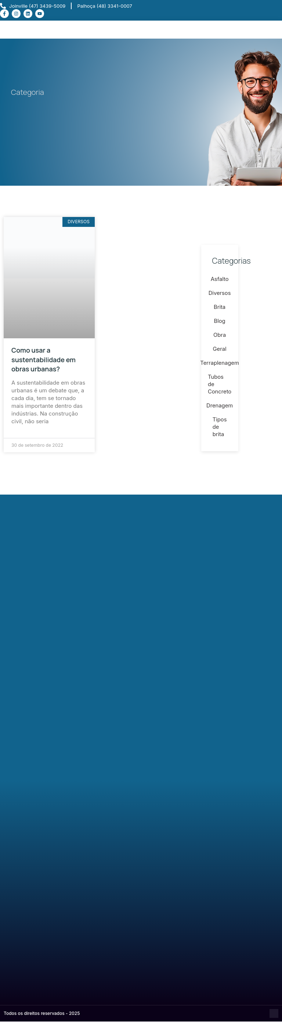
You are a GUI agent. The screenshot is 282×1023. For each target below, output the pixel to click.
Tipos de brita (219, 429)
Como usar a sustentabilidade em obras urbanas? (43, 359)
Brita (220, 309)
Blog (219, 323)
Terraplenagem (219, 365)
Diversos (219, 295)
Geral (220, 351)
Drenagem (219, 407)
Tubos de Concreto (219, 387)
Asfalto (219, 281)
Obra (219, 337)
